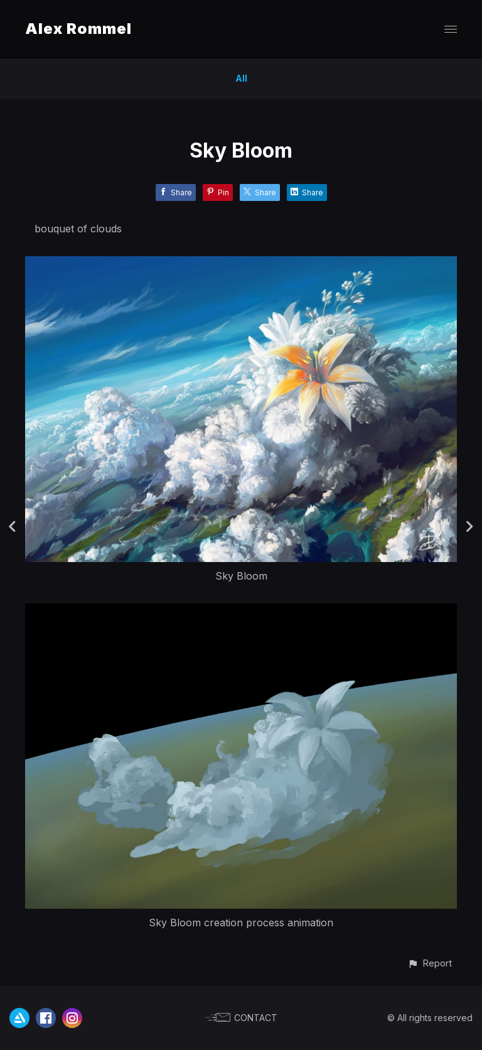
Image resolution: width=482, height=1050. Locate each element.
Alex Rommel (78, 28)
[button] (429, 963)
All (241, 78)
